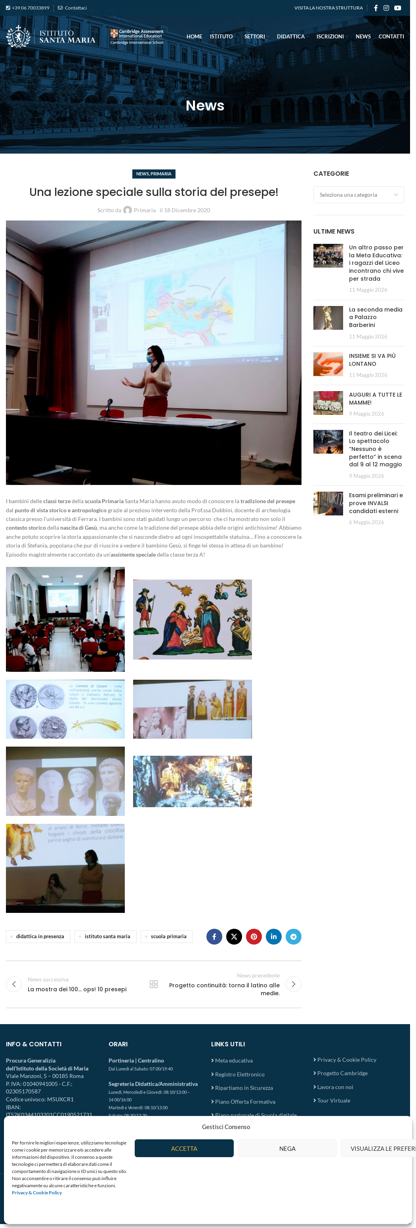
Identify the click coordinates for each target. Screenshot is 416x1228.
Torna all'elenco (153, 984)
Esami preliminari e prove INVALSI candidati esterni (376, 503)
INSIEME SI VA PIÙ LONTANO (372, 360)
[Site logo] (85, 35)
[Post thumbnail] (328, 269)
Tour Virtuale (333, 1100)
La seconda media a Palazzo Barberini (376, 317)
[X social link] (234, 937)
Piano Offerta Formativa (245, 1101)
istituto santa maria (107, 936)
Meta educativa (234, 1060)
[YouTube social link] (398, 8)
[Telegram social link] (294, 937)
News (142, 173)
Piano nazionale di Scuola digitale (256, 1115)
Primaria (161, 173)
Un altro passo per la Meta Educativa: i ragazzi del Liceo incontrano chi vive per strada (376, 262)
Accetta (184, 1148)
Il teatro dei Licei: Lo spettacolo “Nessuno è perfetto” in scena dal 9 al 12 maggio (375, 449)
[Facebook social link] (376, 8)
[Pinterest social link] (254, 937)
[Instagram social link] (386, 8)
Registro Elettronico (240, 1074)
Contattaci (75, 8)
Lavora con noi (335, 1087)
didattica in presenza (40, 936)
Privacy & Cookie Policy (346, 1059)
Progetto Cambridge (342, 1073)
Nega (287, 1148)
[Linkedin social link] (274, 937)
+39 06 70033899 (31, 8)
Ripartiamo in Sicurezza (244, 1087)
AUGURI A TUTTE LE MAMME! (375, 399)
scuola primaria (169, 936)
